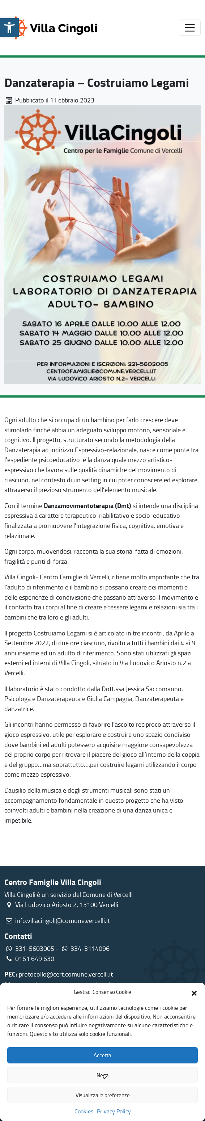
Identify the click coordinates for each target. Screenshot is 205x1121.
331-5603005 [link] (34, 948)
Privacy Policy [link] (114, 1111)
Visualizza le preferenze (103, 1095)
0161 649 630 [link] (29, 958)
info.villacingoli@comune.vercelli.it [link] (62, 920)
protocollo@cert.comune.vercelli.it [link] (66, 974)
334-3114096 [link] (90, 948)
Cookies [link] (83, 1111)
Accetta (102, 1055)
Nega (103, 1075)
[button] (194, 992)
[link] (9, 27)
